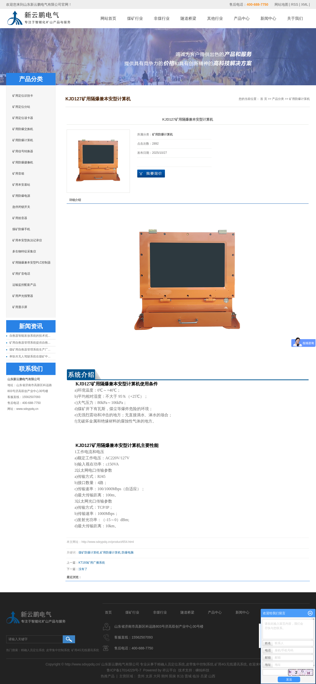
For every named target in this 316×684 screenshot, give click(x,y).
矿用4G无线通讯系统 (85, 650)
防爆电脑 (128, 552)
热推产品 (108, 676)
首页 (108, 612)
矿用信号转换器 (22, 151)
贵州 (141, 676)
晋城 (188, 676)
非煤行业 (162, 18)
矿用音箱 (18, 173)
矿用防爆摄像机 (22, 162)
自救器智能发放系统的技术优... (29, 335)
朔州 (164, 676)
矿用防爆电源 (21, 196)
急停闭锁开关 (21, 207)
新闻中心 (268, 18)
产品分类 (278, 99)
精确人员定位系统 (33, 650)
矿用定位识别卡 (22, 95)
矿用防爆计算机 (22, 140)
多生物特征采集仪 (24, 251)
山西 (211, 676)
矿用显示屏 (19, 307)
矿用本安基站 (21, 184)
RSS (294, 4)
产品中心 (242, 18)
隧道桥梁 (188, 18)
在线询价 (151, 173)
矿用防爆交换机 (22, 129)
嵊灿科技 (202, 670)
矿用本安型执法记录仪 (27, 240)
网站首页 (108, 18)
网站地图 (282, 4)
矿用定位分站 (21, 107)
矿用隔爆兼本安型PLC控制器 (31, 262)
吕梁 (203, 676)
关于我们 (295, 18)
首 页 (263, 99)
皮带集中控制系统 (58, 650)
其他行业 (215, 18)
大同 (156, 676)
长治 (180, 676)
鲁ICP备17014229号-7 (124, 670)
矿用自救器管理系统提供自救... (29, 342)
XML (304, 4)
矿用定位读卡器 (22, 118)
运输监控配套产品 (24, 285)
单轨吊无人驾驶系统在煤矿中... (29, 356)
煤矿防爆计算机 (89, 552)
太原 (148, 676)
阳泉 (172, 676)
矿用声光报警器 (22, 296)
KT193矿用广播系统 (92, 562)
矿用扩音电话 (21, 273)
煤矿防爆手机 (21, 229)
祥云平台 (169, 670)
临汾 (196, 676)
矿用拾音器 (19, 218)
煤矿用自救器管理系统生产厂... (29, 349)
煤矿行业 (135, 18)
